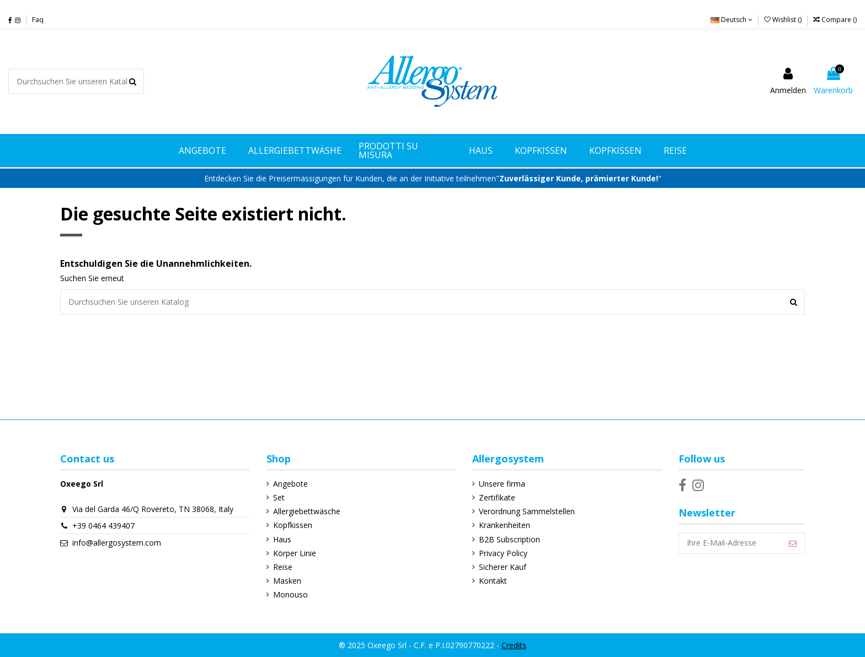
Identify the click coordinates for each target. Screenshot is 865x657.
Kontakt (493, 580)
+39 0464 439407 (103, 525)
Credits (513, 645)
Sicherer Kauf (502, 567)
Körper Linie (294, 553)
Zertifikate (497, 497)
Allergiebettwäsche (306, 511)
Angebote (290, 483)
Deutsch (731, 19)
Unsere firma (502, 483)
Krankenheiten (504, 525)
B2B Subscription (509, 539)
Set (279, 497)
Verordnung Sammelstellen (527, 511)
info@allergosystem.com (116, 542)
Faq (38, 19)
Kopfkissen (292, 525)
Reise (282, 567)
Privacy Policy (503, 553)
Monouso (290, 594)
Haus (282, 539)
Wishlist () (783, 19)
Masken (287, 580)
